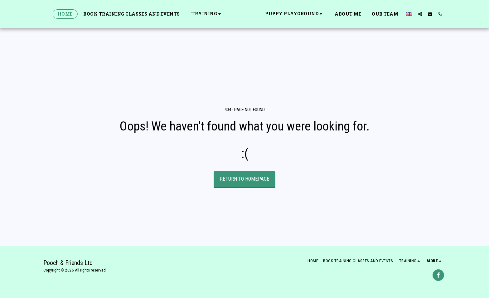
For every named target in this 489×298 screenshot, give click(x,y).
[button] (190, 14)
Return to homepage (244, 179)
